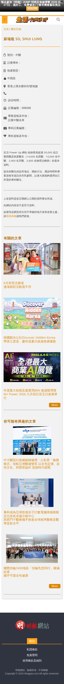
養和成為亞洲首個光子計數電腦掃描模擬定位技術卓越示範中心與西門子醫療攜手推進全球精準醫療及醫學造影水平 (31, 517)
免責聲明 (32, 655)
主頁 (6, 29)
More (55, 405)
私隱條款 (32, 649)
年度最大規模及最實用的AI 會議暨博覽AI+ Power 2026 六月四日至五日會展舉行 (30, 394)
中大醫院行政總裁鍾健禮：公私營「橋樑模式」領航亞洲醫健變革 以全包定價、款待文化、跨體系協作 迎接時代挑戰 (32, 463)
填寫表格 (11, 216)
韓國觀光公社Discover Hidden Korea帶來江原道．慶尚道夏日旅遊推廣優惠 (30, 339)
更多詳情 (32, 8)
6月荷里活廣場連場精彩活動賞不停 (17, 285)
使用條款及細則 (32, 660)
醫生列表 (16, 29)
